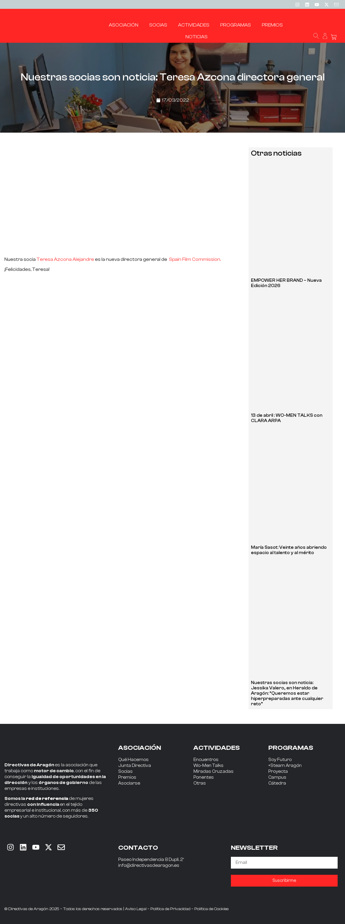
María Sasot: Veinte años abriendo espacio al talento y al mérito (289, 550)
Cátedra (277, 783)
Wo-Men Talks (208, 765)
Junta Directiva (134, 765)
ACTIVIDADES (216, 748)
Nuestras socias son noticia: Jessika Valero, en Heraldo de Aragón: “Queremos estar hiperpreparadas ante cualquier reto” (287, 693)
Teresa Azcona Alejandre (65, 259)
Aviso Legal (136, 909)
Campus (277, 777)
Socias (125, 771)
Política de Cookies (211, 909)
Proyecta (278, 771)
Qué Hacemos (133, 759)
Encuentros (205, 759)
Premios (127, 777)
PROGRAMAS (290, 748)
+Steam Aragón (285, 765)
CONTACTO (138, 847)
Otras (199, 783)
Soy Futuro (280, 759)
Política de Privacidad (170, 909)
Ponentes (203, 777)
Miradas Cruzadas (213, 771)
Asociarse (129, 783)
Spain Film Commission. (195, 259)
